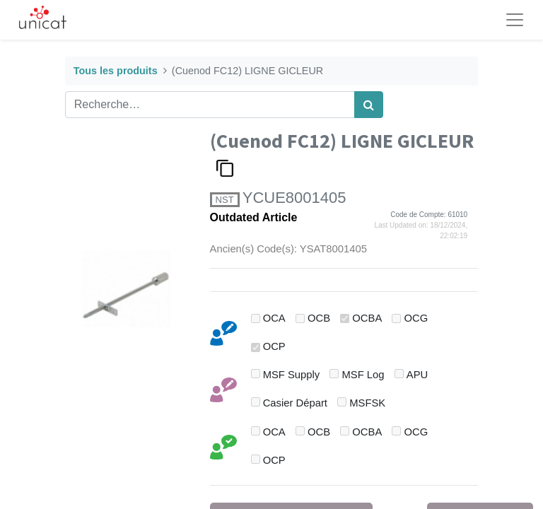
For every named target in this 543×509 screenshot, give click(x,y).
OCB (319, 318)
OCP (274, 346)
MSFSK (367, 403)
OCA (274, 318)
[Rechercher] (368, 104)
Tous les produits (116, 70)
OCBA (367, 318)
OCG (416, 318)
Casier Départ (295, 403)
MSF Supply (291, 374)
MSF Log (363, 374)
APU (417, 374)
